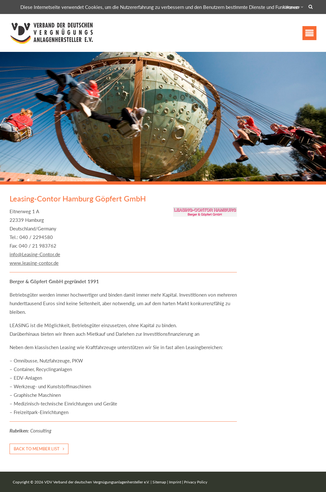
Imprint (175, 482)
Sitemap (159, 482)
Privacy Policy (195, 482)
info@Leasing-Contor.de (35, 254)
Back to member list (37, 448)
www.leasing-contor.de (34, 263)
